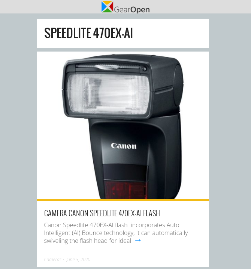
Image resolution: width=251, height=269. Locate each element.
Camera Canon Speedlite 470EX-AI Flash (102, 213)
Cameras (52, 259)
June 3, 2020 (78, 259)
